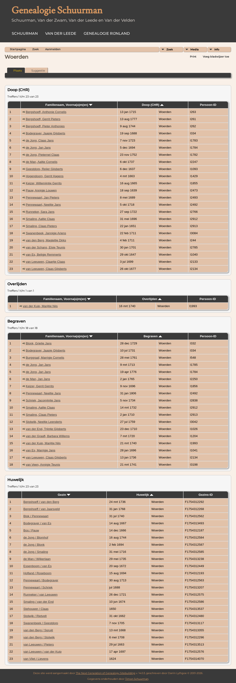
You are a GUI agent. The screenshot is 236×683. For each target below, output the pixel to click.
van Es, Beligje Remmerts (43, 254)
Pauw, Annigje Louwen (41, 190)
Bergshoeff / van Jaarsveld (42, 509)
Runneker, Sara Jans (40, 211)
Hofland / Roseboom (38, 573)
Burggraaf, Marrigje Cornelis (45, 357)
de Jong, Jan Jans (38, 147)
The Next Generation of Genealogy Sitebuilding (105, 673)
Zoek (169, 49)
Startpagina (18, 49)
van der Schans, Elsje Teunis (45, 247)
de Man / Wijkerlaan (37, 559)
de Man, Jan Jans (38, 379)
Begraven (153, 336)
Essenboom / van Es (38, 566)
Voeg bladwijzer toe (216, 56)
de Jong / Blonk (34, 544)
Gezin (64, 494)
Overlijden (152, 299)
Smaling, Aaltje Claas (40, 219)
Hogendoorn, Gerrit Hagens (45, 176)
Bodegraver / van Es (37, 523)
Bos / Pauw (31, 530)
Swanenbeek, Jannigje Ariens (46, 233)
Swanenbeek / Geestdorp (41, 623)
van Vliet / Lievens (36, 658)
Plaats (15, 70)
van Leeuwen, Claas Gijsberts (46, 269)
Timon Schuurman (136, 678)
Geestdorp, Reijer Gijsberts (44, 169)
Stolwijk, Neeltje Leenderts (44, 422)
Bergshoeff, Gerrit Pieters (43, 119)
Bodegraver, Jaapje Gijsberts (45, 133)
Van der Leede (60, 33)
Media (194, 49)
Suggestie (36, 70)
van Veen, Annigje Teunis (43, 464)
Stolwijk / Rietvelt (35, 616)
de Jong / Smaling (36, 551)
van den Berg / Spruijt (38, 630)
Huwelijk (144, 494)
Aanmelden (52, 49)
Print (193, 56)
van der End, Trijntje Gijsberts (46, 429)
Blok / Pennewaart (36, 516)
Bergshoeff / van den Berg (41, 502)
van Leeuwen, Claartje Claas (45, 261)
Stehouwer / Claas (36, 609)
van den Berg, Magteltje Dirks (46, 240)
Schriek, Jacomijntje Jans (43, 400)
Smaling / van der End (39, 601)
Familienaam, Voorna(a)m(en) (68, 105)
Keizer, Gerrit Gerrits (40, 386)
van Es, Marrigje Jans (40, 450)
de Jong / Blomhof (36, 537)
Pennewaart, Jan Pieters (42, 197)
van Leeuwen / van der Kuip (43, 651)
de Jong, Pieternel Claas (42, 154)
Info (216, 49)
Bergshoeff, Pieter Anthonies (45, 126)
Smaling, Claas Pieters (41, 226)
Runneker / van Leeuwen (41, 594)
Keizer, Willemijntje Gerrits (44, 183)
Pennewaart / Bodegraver (41, 580)
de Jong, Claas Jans (40, 140)
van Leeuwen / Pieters (39, 644)
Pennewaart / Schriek (38, 587)
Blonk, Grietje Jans (39, 343)
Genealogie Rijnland (107, 33)
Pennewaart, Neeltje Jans (43, 204)
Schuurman (25, 33)
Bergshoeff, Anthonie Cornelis (46, 112)
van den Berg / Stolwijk (39, 637)
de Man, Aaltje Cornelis (41, 162)
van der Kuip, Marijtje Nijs (40, 306)
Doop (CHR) (152, 105)
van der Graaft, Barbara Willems (48, 436)
